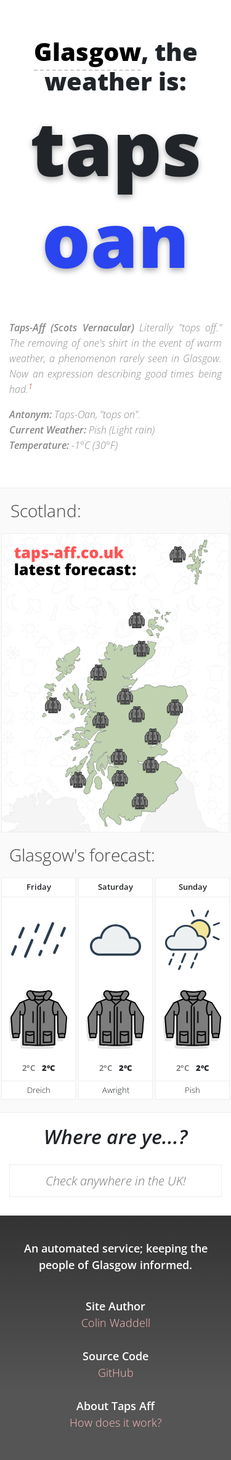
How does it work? (116, 1422)
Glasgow (87, 51)
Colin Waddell (115, 1322)
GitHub (116, 1372)
